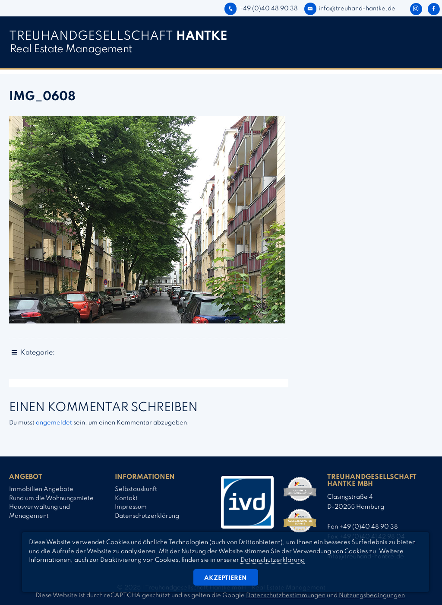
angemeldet (54, 423)
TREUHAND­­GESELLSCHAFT (118, 36)
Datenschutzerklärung (147, 516)
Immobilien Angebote (41, 489)
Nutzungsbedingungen (372, 595)
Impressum (131, 507)
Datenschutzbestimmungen (285, 595)
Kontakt (126, 498)
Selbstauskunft (136, 489)
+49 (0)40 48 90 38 (260, 9)
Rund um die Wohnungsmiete (51, 498)
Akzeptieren (225, 578)
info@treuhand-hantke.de (349, 9)
